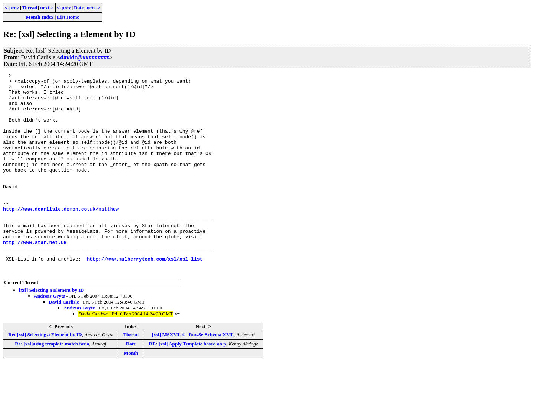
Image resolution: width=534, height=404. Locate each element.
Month (131, 393)
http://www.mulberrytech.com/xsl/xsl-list (144, 296)
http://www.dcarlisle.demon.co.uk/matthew (61, 236)
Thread (29, 7)
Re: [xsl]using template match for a (52, 384)
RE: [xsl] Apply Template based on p (187, 384)
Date (79, 7)
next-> (46, 7)
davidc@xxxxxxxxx (84, 57)
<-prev (12, 7)
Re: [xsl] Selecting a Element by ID (45, 374)
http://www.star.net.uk (35, 276)
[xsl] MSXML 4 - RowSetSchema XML (193, 374)
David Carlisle (64, 342)
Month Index (39, 17)
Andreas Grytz (49, 336)
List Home (68, 17)
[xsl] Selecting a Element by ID (51, 330)
